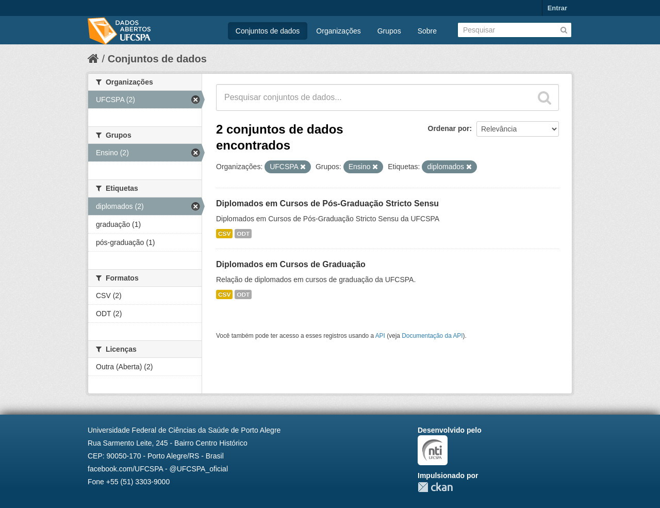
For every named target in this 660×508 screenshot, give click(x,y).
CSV (224, 233)
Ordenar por (449, 128)
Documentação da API (432, 335)
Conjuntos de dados (268, 31)
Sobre (427, 31)
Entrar (557, 8)
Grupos (389, 31)
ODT (243, 233)
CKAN (435, 487)
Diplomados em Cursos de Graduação (291, 264)
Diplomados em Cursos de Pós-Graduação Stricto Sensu (327, 203)
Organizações (338, 31)
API (380, 335)
